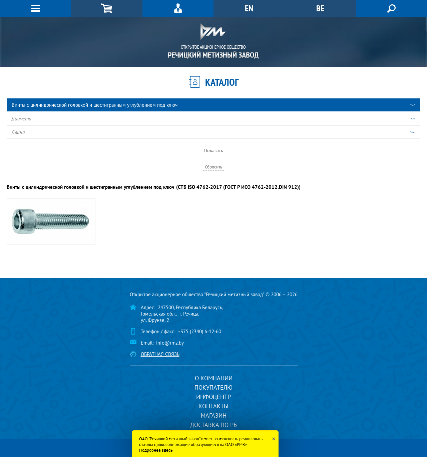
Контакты (213, 406)
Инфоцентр (213, 397)
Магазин (214, 415)
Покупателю (213, 387)
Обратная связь (160, 354)
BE (320, 8)
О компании (214, 378)
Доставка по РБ (213, 425)
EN (249, 8)
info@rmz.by (170, 343)
